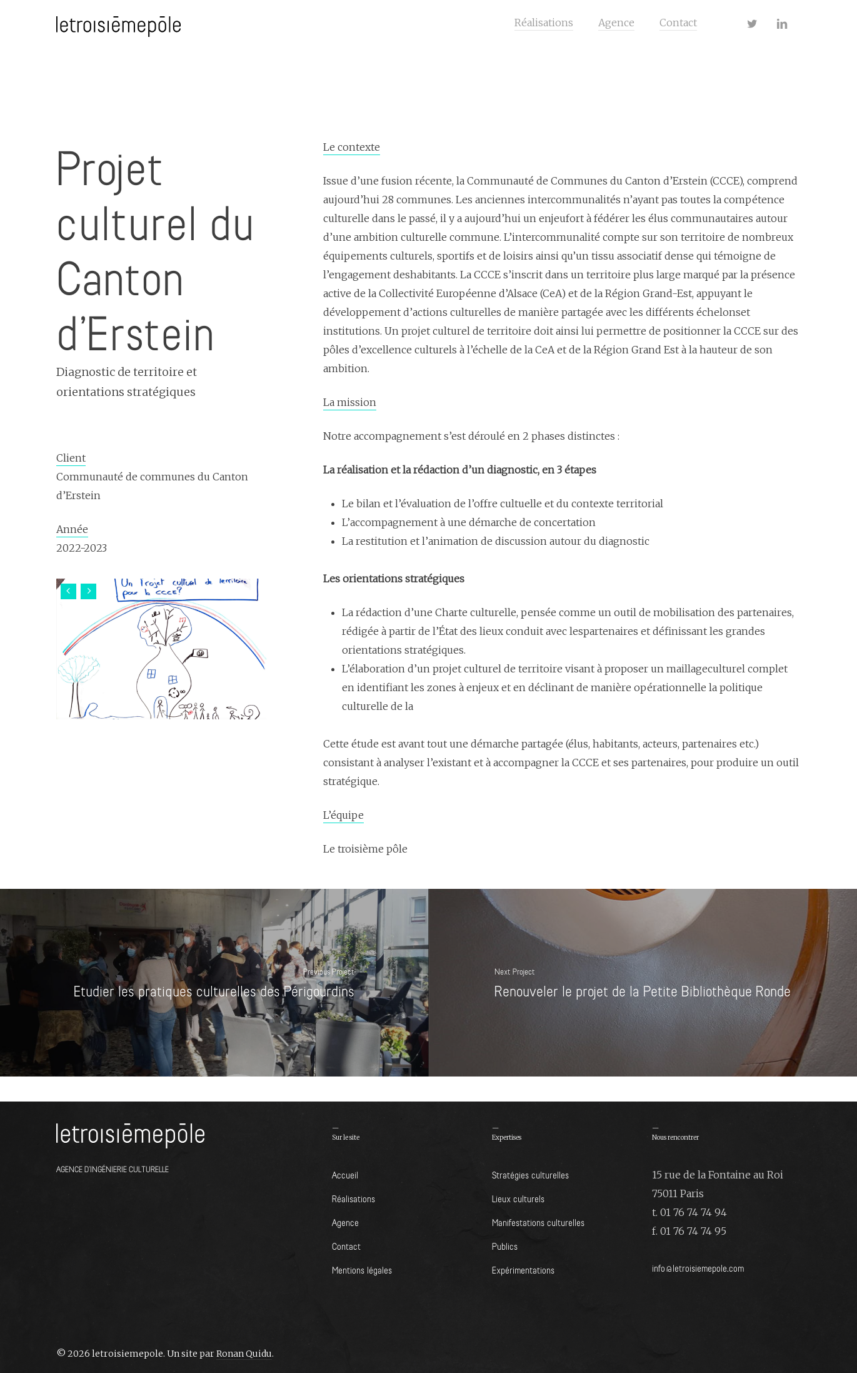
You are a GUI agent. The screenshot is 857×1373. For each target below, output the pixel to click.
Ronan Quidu (244, 1353)
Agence (345, 1222)
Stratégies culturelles (530, 1174)
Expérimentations (523, 1269)
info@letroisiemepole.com (698, 1267)
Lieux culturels (518, 1198)
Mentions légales (362, 1269)
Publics (505, 1245)
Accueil (345, 1174)
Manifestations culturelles (538, 1222)
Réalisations (353, 1198)
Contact (346, 1245)
